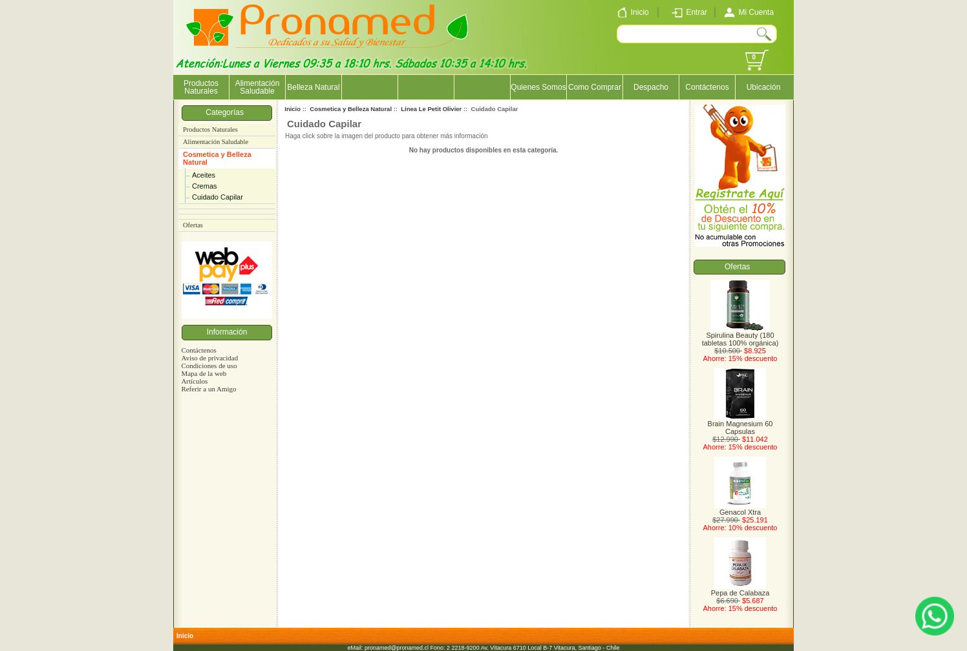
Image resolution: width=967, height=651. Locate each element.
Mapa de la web (203, 373)
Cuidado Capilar (217, 197)
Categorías (227, 112)
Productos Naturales (201, 87)
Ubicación (764, 87)
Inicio (292, 108)
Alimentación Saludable (257, 87)
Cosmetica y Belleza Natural (217, 158)
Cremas (204, 186)
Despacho (650, 87)
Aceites (203, 175)
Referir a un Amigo (208, 389)
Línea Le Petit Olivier (431, 108)
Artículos (194, 381)
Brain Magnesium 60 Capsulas (740, 424)
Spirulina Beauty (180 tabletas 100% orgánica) (740, 336)
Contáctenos (706, 87)
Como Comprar (594, 87)
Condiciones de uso (209, 365)
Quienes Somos (538, 87)
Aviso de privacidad (209, 358)
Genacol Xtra (740, 509)
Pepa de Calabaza (740, 590)
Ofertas (193, 225)
